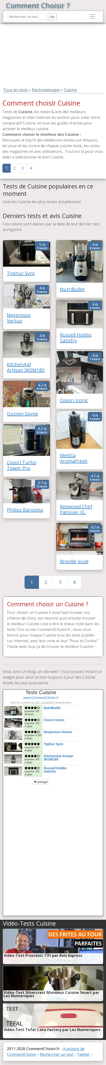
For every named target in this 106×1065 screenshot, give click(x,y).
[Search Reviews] (27, 16)
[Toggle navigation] (92, 16)
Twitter (83, 1054)
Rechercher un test (56, 1054)
